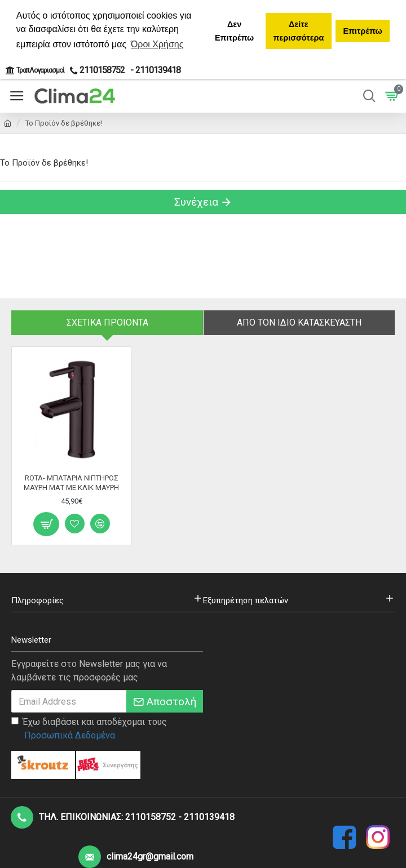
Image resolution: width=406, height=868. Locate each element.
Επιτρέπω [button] (362, 30)
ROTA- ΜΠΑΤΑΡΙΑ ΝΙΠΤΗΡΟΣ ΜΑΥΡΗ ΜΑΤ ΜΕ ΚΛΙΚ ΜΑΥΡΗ (71, 482)
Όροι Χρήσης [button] (157, 44)
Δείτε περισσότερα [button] (298, 31)
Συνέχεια (196, 201)
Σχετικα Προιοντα (107, 322)
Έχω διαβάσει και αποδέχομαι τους (89, 729)
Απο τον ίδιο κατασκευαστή (299, 322)
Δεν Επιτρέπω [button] (234, 31)
